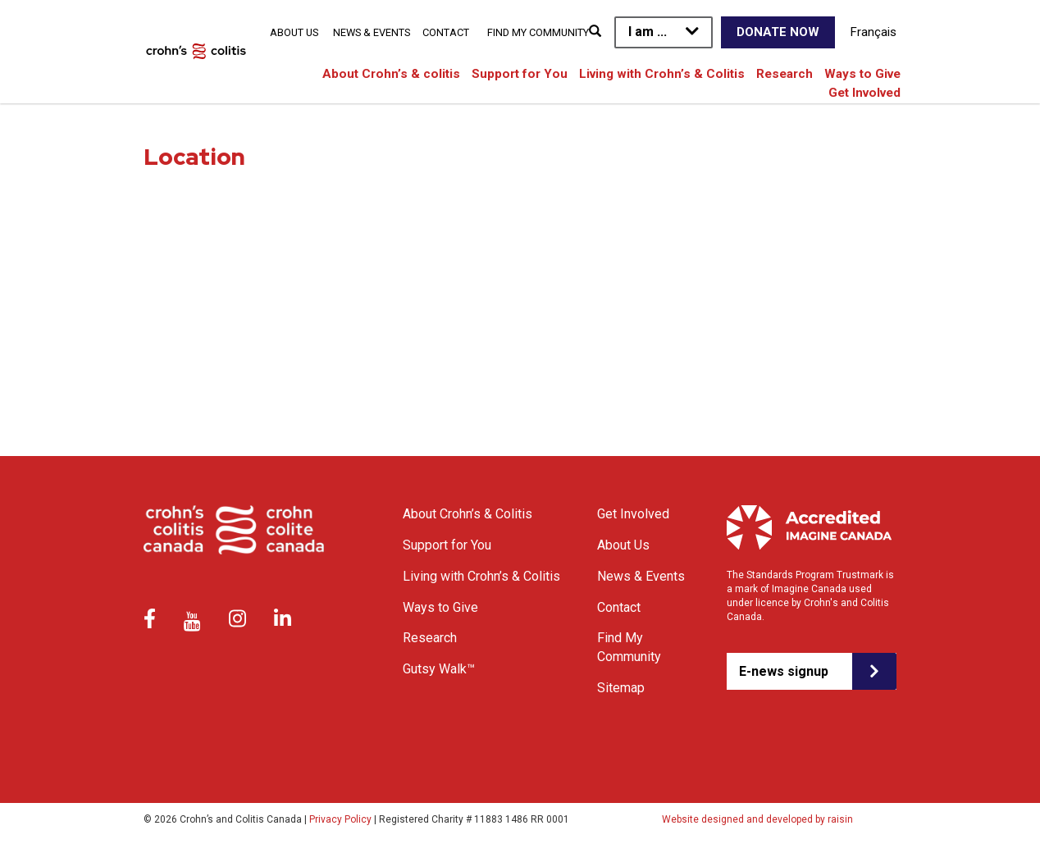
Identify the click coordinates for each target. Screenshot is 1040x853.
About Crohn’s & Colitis (467, 514)
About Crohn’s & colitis (391, 73)
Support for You (520, 73)
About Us (294, 32)
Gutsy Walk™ (439, 669)
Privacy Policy (340, 819)
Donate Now (778, 32)
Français (873, 32)
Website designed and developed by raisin (757, 819)
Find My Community (538, 32)
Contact (445, 32)
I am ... (647, 31)
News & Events (371, 32)
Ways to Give (862, 73)
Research (784, 73)
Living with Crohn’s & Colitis (662, 73)
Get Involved (864, 92)
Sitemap (621, 688)
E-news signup (783, 671)
